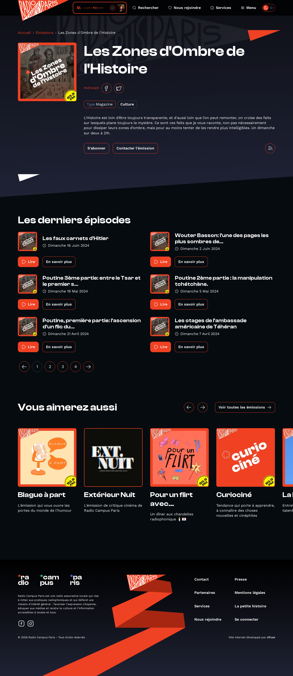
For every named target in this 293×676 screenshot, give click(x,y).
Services (220, 7)
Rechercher (146, 7)
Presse (243, 579)
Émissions (44, 32)
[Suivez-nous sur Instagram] (30, 624)
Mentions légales (252, 592)
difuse (271, 637)
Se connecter (249, 619)
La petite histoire (253, 606)
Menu (248, 7)
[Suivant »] (88, 367)
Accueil (24, 32)
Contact (203, 579)
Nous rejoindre (184, 7)
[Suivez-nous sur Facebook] (21, 624)
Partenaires (207, 592)
